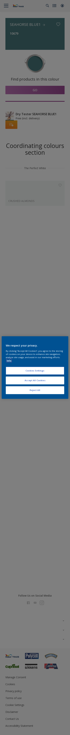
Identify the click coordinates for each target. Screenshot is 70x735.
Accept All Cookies (35, 380)
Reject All (35, 390)
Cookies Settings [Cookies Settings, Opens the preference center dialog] (35, 370)
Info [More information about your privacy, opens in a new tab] (9, 360)
